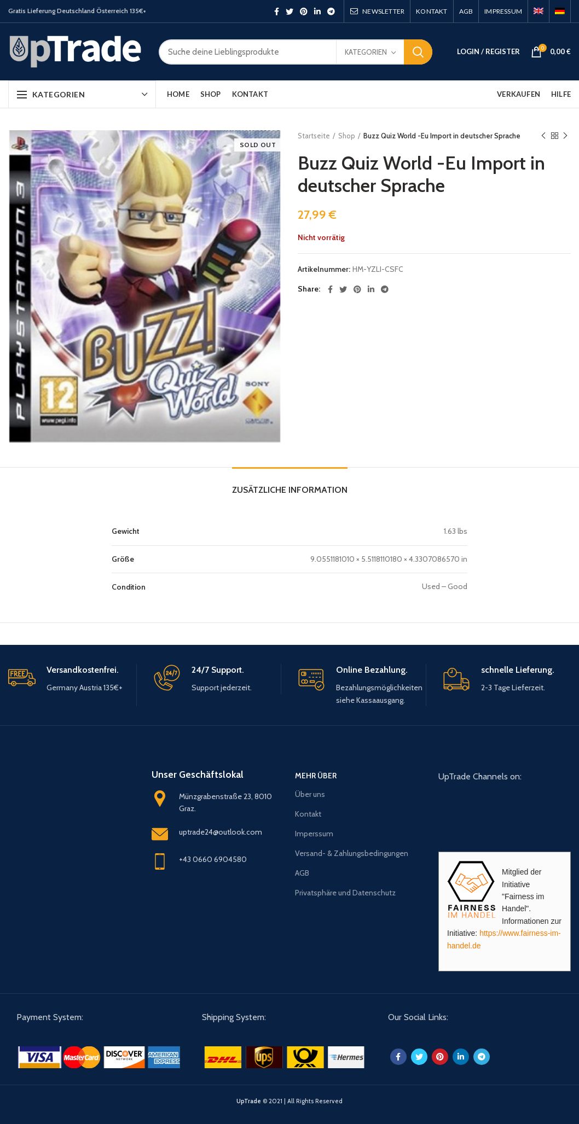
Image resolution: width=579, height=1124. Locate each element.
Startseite (314, 135)
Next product (565, 136)
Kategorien (366, 52)
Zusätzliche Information (290, 490)
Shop (346, 135)
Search (418, 52)
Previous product (543, 136)
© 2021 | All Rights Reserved (289, 1101)
